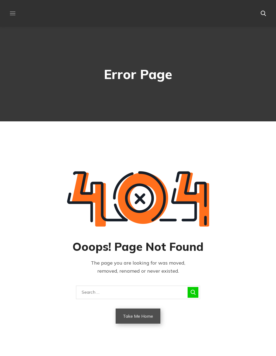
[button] (263, 13)
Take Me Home (138, 316)
